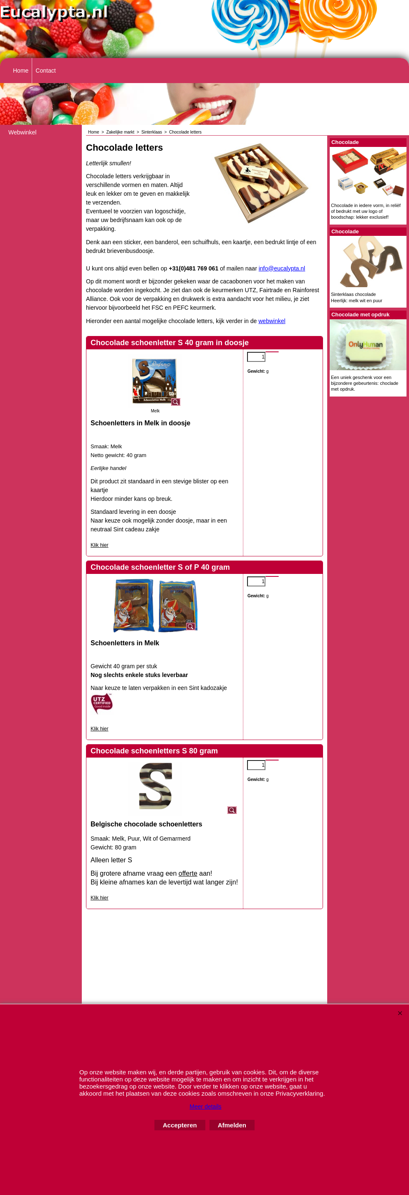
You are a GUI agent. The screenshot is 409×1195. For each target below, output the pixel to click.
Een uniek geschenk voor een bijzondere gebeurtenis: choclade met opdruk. (364, 383)
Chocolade (345, 142)
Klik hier (100, 545)
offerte (188, 873)
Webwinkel (22, 132)
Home (20, 70)
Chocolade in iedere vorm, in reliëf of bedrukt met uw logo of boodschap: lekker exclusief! (366, 211)
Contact (45, 70)
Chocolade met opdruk (360, 314)
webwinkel (271, 321)
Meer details (205, 1106)
